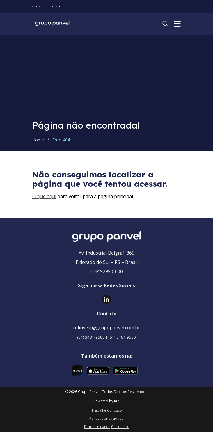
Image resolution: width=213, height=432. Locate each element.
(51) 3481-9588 (91, 337)
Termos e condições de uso (106, 426)
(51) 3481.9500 (122, 337)
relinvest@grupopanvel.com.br (106, 327)
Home (38, 140)
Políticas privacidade (106, 418)
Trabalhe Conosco (106, 410)
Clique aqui (44, 196)
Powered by (106, 401)
